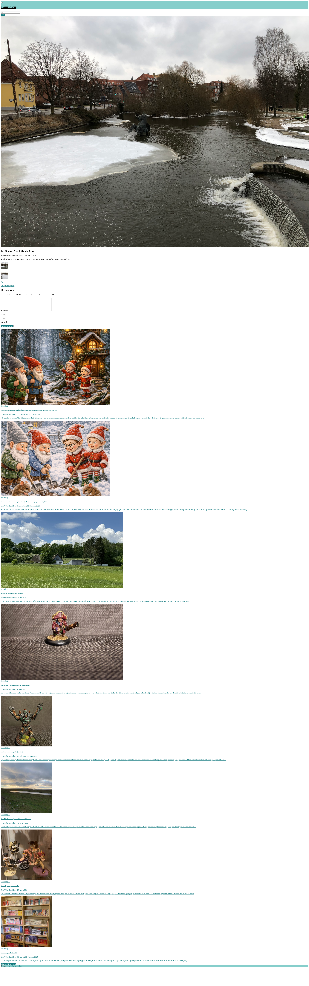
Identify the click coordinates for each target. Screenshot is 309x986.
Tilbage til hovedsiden (8, 967)
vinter (12, 286)
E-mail (4, 321)
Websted (4, 325)
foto (2, 286)
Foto (2, 282)
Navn (3, 317)
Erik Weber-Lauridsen (14, 969)
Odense (7, 286)
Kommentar (5, 313)
